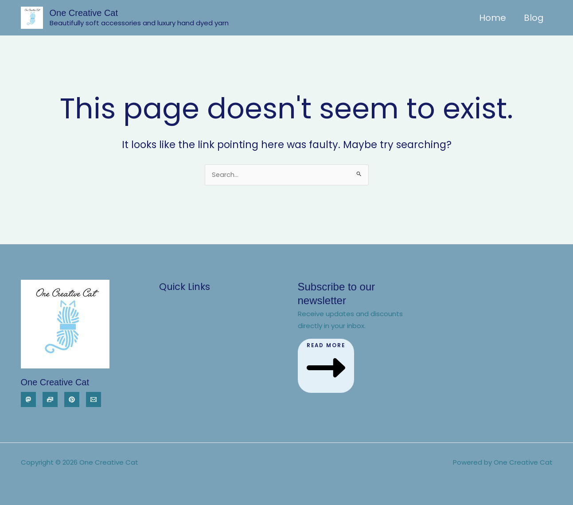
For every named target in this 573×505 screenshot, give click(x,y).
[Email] (93, 399)
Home (492, 18)
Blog (534, 18)
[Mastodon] (28, 399)
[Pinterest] (71, 399)
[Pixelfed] (50, 399)
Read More (327, 365)
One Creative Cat (84, 13)
